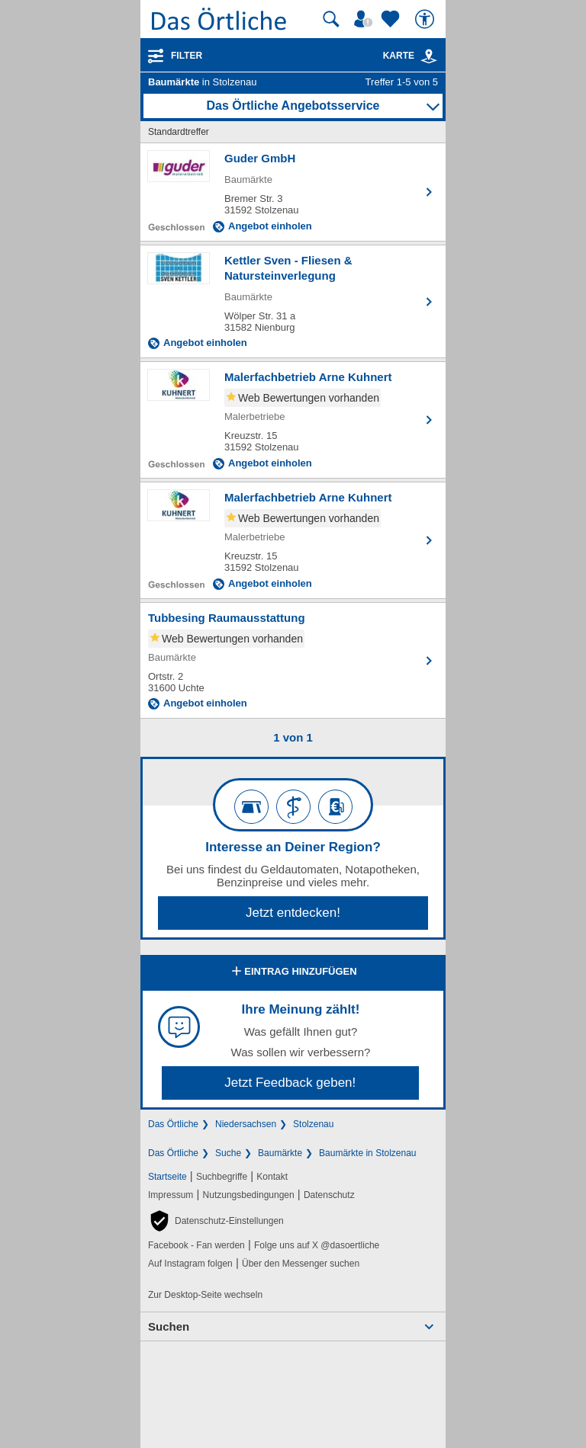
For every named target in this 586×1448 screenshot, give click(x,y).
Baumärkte (280, 1153)
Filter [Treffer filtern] (186, 55)
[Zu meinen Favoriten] (392, 19)
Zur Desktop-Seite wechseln (205, 1294)
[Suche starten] (331, 19)
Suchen (168, 1326)
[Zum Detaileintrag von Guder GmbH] (293, 192)
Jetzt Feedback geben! (290, 1082)
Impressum (170, 1195)
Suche (228, 1153)
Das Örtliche (173, 1124)
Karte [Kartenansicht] (410, 55)
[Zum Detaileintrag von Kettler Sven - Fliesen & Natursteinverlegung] (293, 301)
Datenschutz (329, 1195)
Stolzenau (313, 1124)
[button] (216, 1221)
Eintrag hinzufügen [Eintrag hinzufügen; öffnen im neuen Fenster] (292, 972)
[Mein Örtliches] (365, 19)
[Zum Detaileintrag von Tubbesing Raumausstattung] (293, 660)
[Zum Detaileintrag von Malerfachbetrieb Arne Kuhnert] (293, 420)
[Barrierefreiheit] (426, 19)
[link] (429, 56)
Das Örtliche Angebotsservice (292, 105)
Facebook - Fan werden (196, 1245)
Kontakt (272, 1176)
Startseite (167, 1176)
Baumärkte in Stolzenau (367, 1153)
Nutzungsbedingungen (249, 1195)
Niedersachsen (245, 1124)
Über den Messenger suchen (300, 1263)
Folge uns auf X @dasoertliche (316, 1245)
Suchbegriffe (221, 1176)
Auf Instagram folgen (190, 1263)
